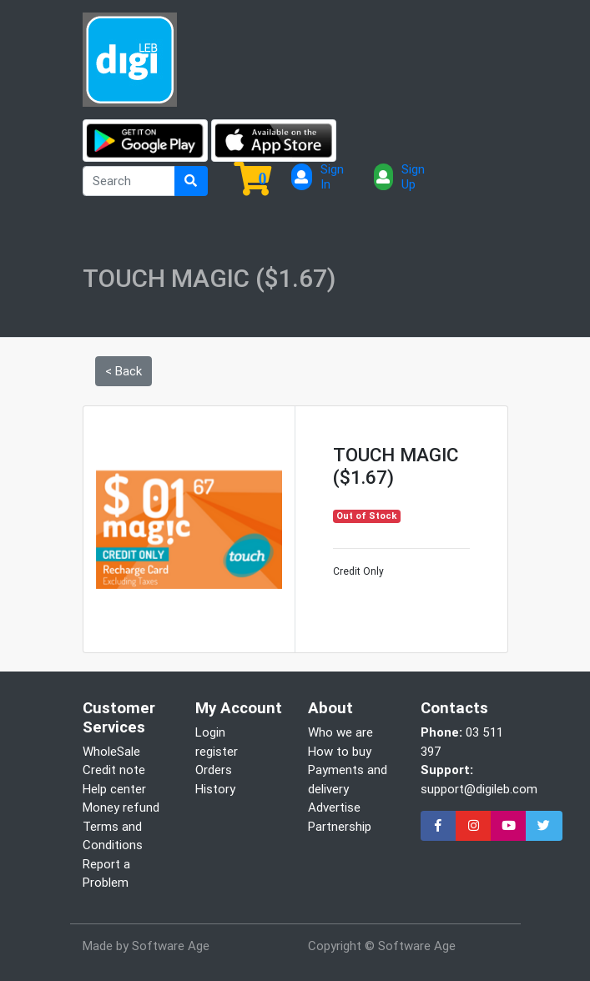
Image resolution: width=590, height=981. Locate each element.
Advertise (334, 807)
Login (210, 732)
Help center (114, 789)
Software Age (170, 945)
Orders (213, 769)
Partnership (339, 826)
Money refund (121, 807)
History (215, 789)
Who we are (340, 732)
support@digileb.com (479, 789)
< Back (123, 371)
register (216, 751)
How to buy (339, 751)
